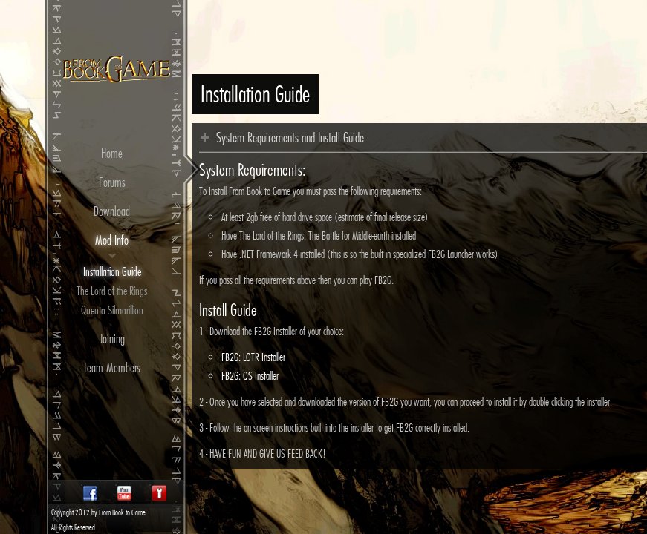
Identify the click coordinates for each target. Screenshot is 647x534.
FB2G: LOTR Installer (253, 357)
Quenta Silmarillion (112, 310)
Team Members (111, 367)
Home (112, 153)
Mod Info (112, 240)
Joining (112, 338)
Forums (112, 182)
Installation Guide (112, 271)
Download (112, 211)
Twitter (158, 493)
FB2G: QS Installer (250, 376)
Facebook (90, 493)
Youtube (124, 493)
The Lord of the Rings (112, 290)
